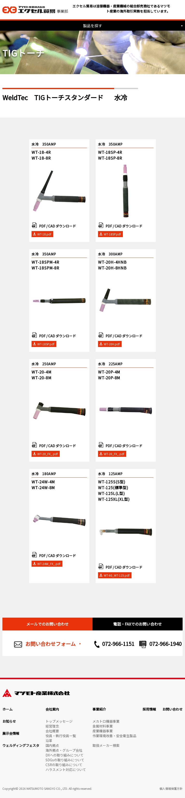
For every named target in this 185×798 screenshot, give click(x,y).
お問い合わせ (172, 709)
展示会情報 (10, 733)
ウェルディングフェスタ (20, 745)
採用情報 (149, 709)
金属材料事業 (102, 726)
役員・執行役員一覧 (61, 735)
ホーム (7, 709)
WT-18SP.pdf (112, 234)
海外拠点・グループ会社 (64, 750)
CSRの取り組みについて (64, 764)
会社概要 (52, 730)
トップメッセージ (59, 721)
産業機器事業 (102, 730)
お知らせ (9, 721)
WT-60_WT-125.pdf (117, 575)
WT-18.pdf (44, 234)
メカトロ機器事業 (105, 721)
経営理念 (52, 726)
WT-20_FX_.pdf (47, 454)
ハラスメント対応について (66, 769)
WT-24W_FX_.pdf (48, 564)
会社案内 (52, 709)
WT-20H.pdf (112, 344)
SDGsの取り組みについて (65, 759)
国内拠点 (52, 745)
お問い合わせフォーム (50, 643)
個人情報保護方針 (171, 788)
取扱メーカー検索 (105, 745)
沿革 (49, 740)
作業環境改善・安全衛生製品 (114, 735)
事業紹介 (99, 709)
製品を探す (92, 25)
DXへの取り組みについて (65, 755)
